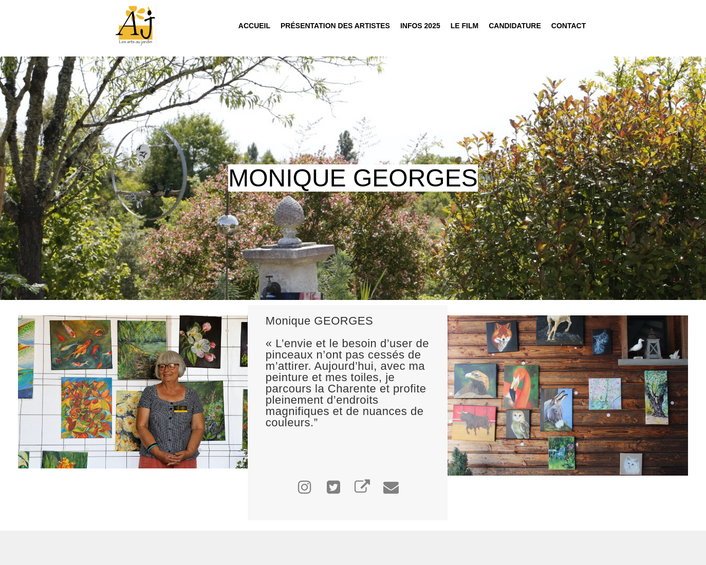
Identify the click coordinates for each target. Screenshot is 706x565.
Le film (464, 26)
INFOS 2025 (420, 26)
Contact (568, 26)
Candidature (515, 26)
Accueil (254, 26)
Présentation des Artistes (335, 26)
